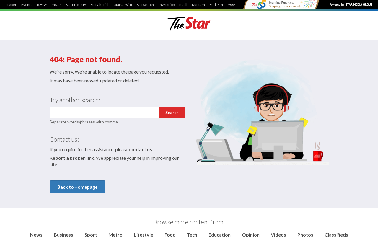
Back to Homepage (77, 187)
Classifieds (336, 234)
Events (26, 4)
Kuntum (198, 4)
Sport (90, 234)
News (36, 234)
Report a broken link (72, 158)
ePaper (11, 4)
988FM (233, 4)
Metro (115, 234)
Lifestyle (143, 234)
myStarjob (167, 4)
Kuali (183, 4)
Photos (305, 234)
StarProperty (76, 4)
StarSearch (145, 4)
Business (63, 234)
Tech (192, 234)
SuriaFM (216, 4)
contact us (140, 149)
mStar (56, 4)
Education (219, 234)
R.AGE (42, 4)
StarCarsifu (123, 4)
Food (170, 234)
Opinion (251, 234)
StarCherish (100, 4)
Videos (278, 234)
